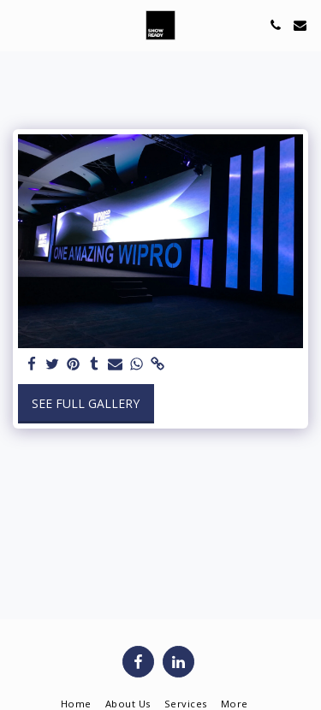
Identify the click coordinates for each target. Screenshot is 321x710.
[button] (18, 24)
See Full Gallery (86, 403)
